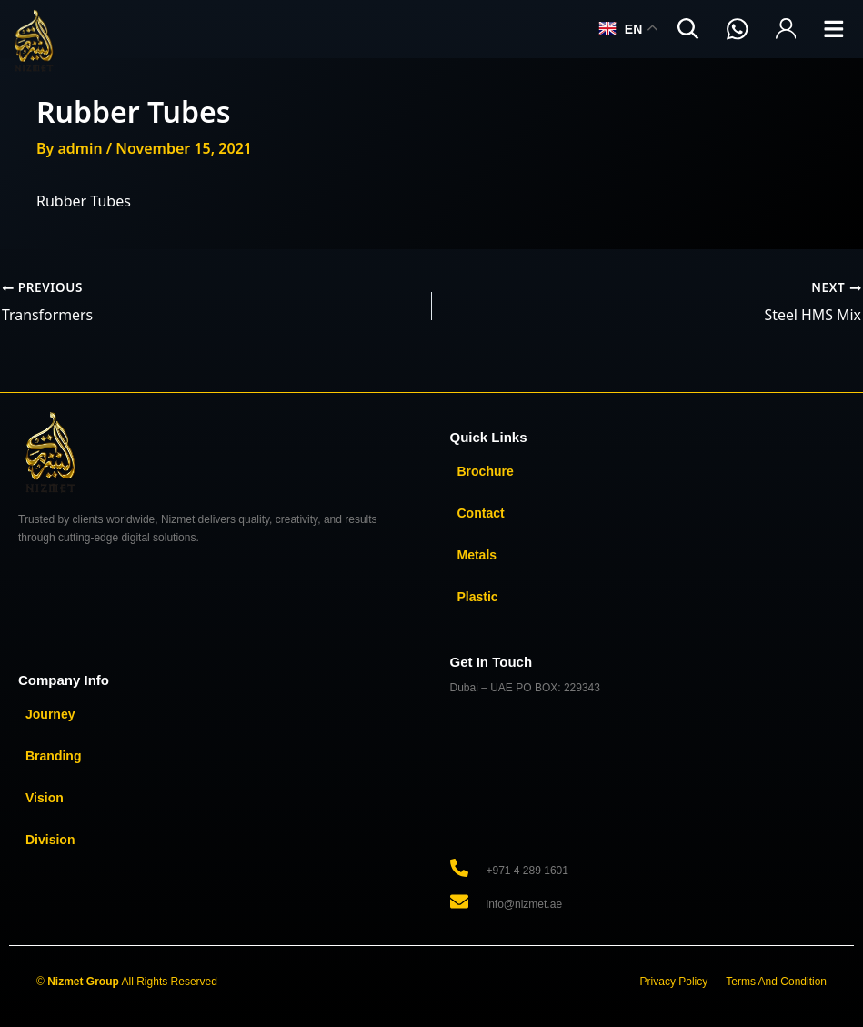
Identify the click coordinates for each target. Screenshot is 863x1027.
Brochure (485, 470)
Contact (481, 512)
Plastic (477, 596)
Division (50, 838)
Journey (50, 713)
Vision (44, 797)
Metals (477, 554)
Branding (53, 755)
